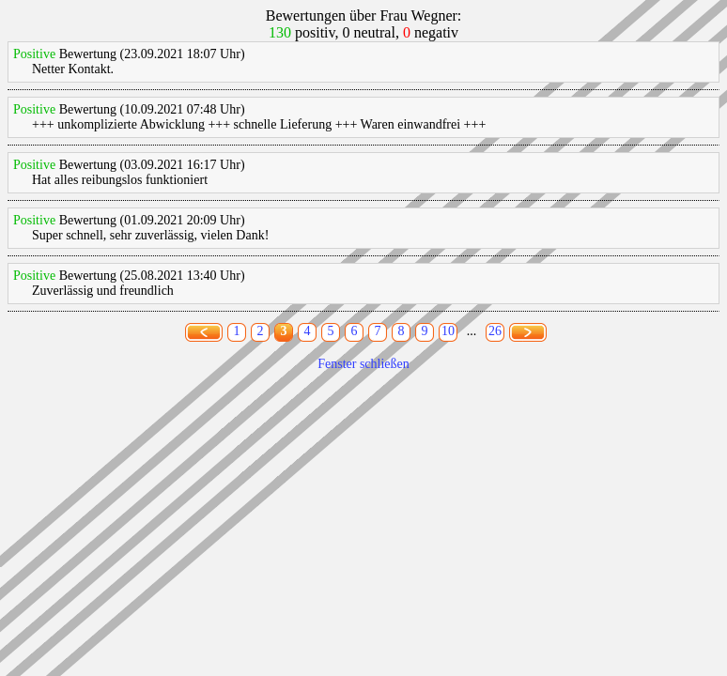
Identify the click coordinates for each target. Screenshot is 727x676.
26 (495, 331)
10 (448, 331)
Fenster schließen (363, 364)
